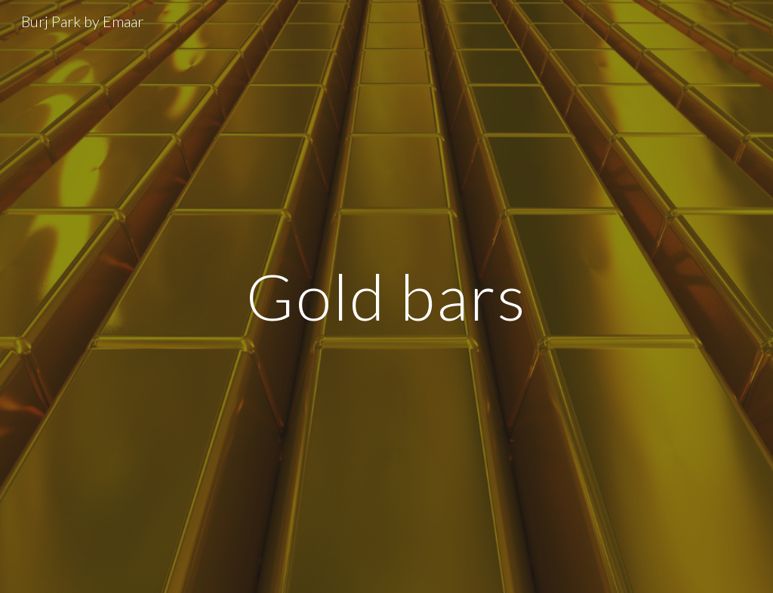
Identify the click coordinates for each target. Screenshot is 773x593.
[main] (386, 296)
